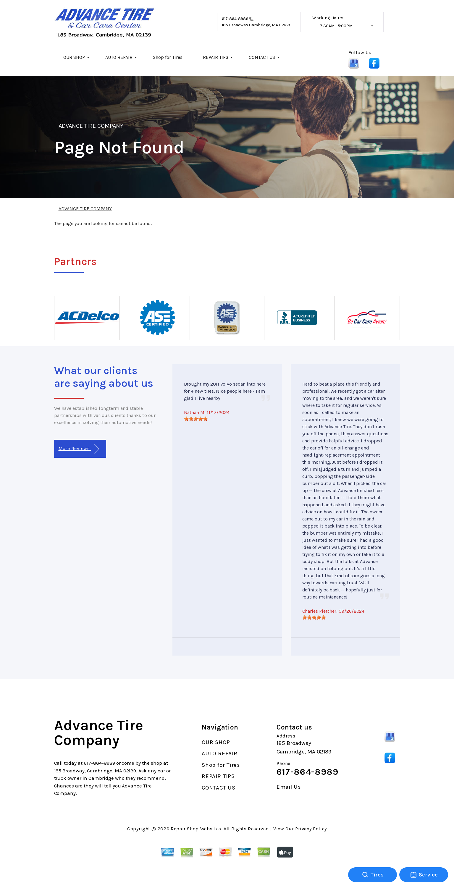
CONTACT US (262, 57)
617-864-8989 (235, 18)
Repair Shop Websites (196, 829)
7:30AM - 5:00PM (336, 25)
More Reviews (79, 449)
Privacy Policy (311, 829)
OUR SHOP (74, 57)
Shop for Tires (167, 57)
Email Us (289, 787)
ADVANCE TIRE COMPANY (91, 125)
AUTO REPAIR (119, 57)
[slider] (196, 418)
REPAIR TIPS (215, 57)
